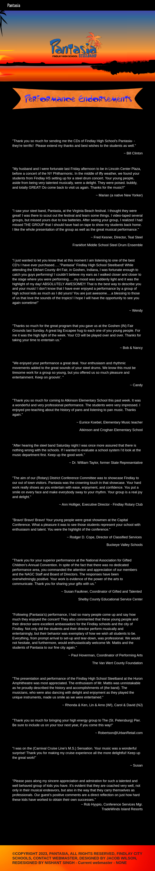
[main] (77, 480)
